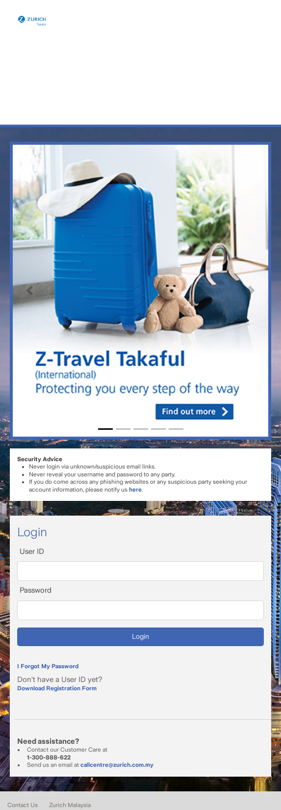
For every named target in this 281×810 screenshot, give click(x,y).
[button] (29, 291)
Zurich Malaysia (70, 805)
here (135, 489)
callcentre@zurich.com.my (116, 764)
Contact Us (22, 805)
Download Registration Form (57, 688)
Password (35, 590)
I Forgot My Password (47, 666)
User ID (32, 551)
